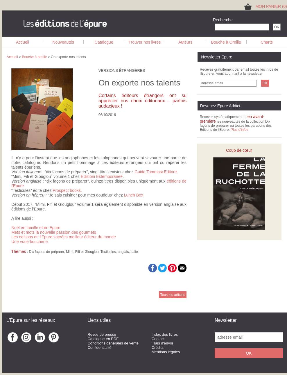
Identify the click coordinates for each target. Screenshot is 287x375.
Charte (267, 42)
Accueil (22, 42)
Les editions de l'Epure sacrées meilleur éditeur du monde (63, 237)
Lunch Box (133, 195)
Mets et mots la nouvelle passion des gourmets (53, 232)
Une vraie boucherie (29, 241)
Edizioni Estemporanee (102, 176)
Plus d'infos (239, 130)
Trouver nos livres (145, 42)
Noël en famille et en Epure (35, 227)
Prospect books (67, 190)
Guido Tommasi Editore (155, 171)
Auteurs (185, 42)
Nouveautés (63, 42)
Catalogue (104, 42)
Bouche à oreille (34, 57)
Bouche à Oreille (226, 42)
